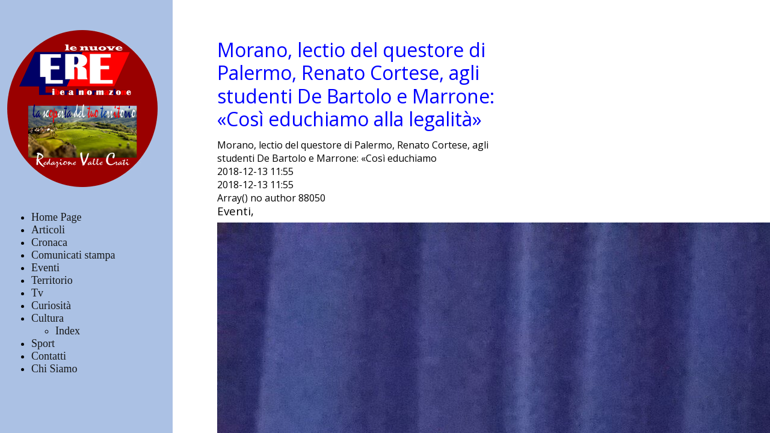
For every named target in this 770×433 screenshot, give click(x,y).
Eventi (45, 268)
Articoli (48, 230)
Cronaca (49, 242)
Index (67, 331)
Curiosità (51, 305)
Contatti (48, 356)
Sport (43, 343)
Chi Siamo (54, 369)
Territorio (52, 280)
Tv (37, 293)
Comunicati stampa (73, 255)
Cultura (47, 318)
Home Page (56, 217)
